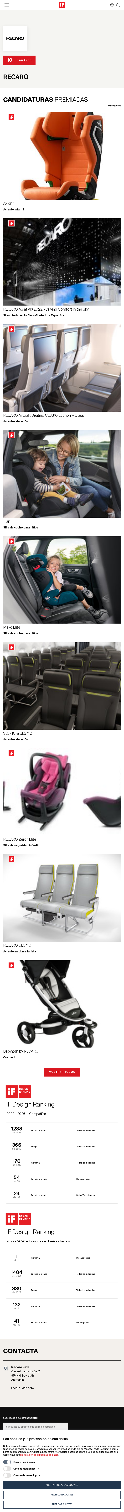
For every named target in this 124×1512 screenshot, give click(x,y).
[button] (110, 5)
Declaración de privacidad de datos (39, 1455)
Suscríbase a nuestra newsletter (20, 1418)
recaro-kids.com (22, 1388)
